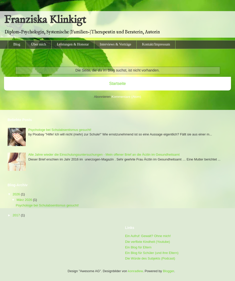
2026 (17, 194)
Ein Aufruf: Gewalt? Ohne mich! (148, 236)
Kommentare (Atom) (126, 97)
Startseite (117, 83)
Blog (16, 44)
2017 (17, 215)
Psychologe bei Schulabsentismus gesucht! (59, 130)
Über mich (38, 44)
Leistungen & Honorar (73, 44)
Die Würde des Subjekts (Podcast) (150, 258)
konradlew (135, 271)
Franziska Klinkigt (45, 20)
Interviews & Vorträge (115, 44)
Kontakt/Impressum (156, 44)
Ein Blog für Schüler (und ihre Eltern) (152, 253)
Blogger (168, 271)
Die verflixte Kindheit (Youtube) (147, 242)
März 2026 (25, 200)
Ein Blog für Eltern (138, 247)
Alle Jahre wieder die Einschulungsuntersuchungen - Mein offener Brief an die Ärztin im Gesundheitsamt (104, 154)
